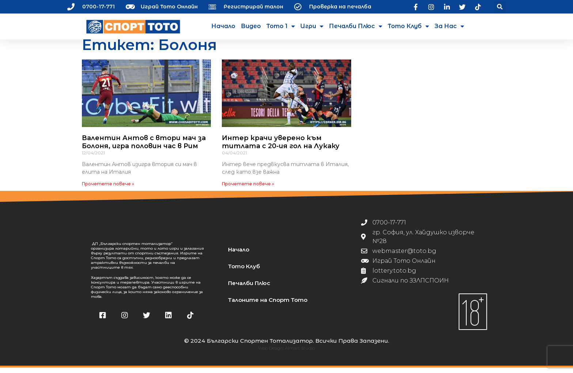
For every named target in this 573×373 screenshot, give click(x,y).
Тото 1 (280, 26)
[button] (500, 6)
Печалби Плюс (355, 26)
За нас (449, 26)
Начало (223, 26)
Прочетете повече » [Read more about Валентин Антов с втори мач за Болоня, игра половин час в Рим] (108, 189)
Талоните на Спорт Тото (267, 304)
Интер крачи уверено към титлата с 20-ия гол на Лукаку (280, 147)
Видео (251, 26)
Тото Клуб (408, 26)
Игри (311, 26)
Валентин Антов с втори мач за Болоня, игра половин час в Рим (144, 147)
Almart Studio (300, 353)
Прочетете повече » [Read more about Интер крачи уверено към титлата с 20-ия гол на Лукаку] (248, 189)
